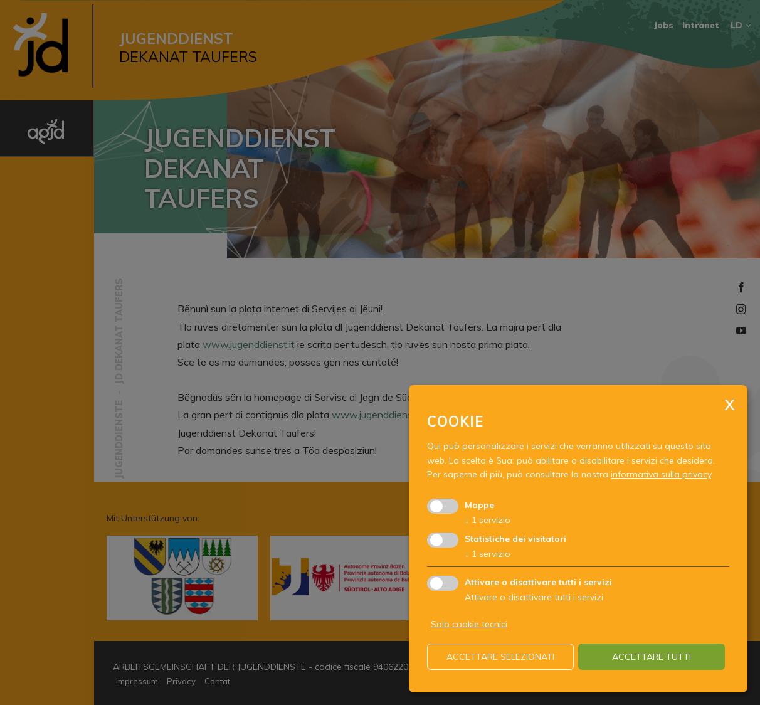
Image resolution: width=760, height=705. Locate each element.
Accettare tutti (651, 656)
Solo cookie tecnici (469, 624)
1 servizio (487, 520)
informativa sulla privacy (661, 474)
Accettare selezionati (500, 656)
